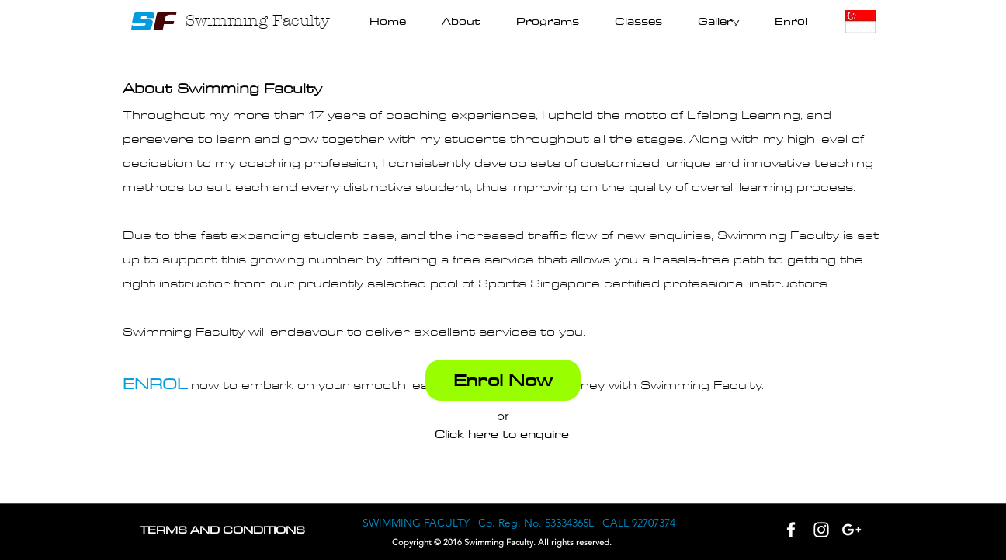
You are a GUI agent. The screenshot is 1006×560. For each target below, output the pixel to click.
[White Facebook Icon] (791, 530)
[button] (547, 21)
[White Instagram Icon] (821, 530)
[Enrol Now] (503, 380)
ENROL (155, 384)
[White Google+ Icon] (851, 530)
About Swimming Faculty (222, 89)
